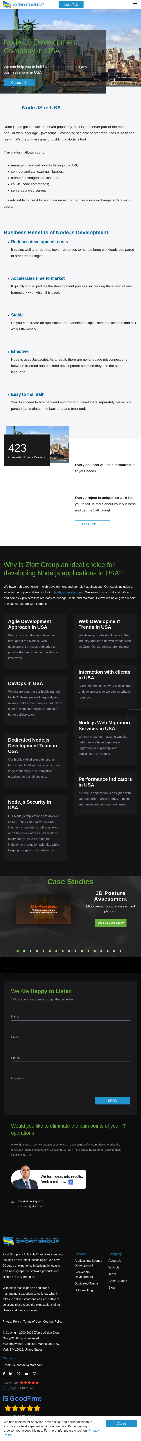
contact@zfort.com (31, 1206)
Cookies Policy (52, 1321)
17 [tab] (121, 951)
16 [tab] (114, 951)
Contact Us (19, 83)
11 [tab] (82, 951)
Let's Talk (71, 4)
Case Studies (118, 1281)
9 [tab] (69, 951)
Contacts (9, 1358)
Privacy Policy (12, 1321)
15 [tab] (108, 951)
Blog (112, 1287)
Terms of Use (32, 1321)
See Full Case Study (110, 922)
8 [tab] (63, 951)
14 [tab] (101, 951)
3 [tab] (31, 951)
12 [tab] (88, 951)
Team (112, 1274)
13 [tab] (95, 951)
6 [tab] (50, 951)
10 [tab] (76, 951)
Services (80, 1254)
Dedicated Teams (87, 1283)
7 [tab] (56, 951)
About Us (115, 1260)
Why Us (114, 1267)
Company (115, 1254)
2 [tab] (24, 951)
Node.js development (69, 592)
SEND (112, 1101)
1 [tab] (18, 951)
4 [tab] (37, 951)
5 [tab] (43, 951)
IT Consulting (84, 1290)
